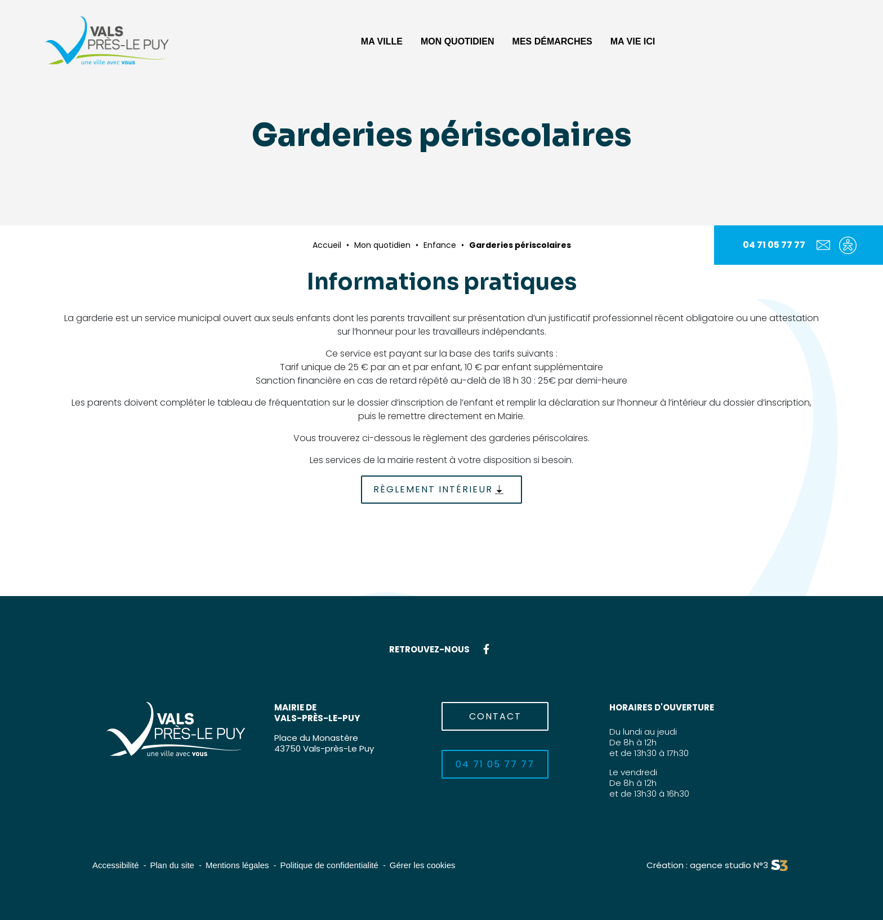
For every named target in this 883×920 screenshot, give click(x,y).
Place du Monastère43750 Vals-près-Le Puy (324, 743)
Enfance (439, 245)
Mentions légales (237, 865)
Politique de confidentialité (329, 865)
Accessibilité (115, 865)
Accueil (327, 245)
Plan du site (172, 865)
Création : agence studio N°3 (707, 865)
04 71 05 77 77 (774, 244)
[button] (382, 40)
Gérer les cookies (423, 865)
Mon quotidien (382, 245)
